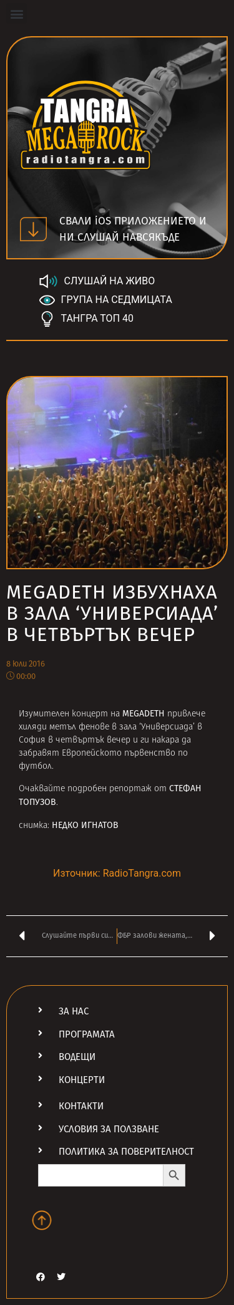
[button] (16, 13)
